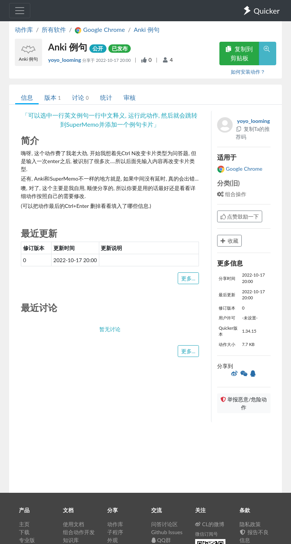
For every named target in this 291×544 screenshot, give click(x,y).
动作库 (24, 29)
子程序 (115, 532)
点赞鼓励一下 (240, 216)
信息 (27, 97)
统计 (106, 97)
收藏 (230, 240)
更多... (188, 278)
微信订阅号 (206, 534)
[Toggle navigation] (19, 10)
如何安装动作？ (248, 72)
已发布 (120, 48)
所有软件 (54, 29)
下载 (24, 532)
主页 (24, 524)
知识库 (71, 540)
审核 (130, 97)
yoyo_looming (65, 60)
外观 (112, 540)
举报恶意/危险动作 (244, 403)
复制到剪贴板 (239, 53)
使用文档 (73, 524)
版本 (52, 97)
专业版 (27, 540)
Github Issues (167, 532)
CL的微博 (209, 524)
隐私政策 (250, 524)
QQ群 (161, 540)
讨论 (80, 97)
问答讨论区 (164, 524)
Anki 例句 (147, 29)
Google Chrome (240, 168)
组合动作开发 (79, 532)
